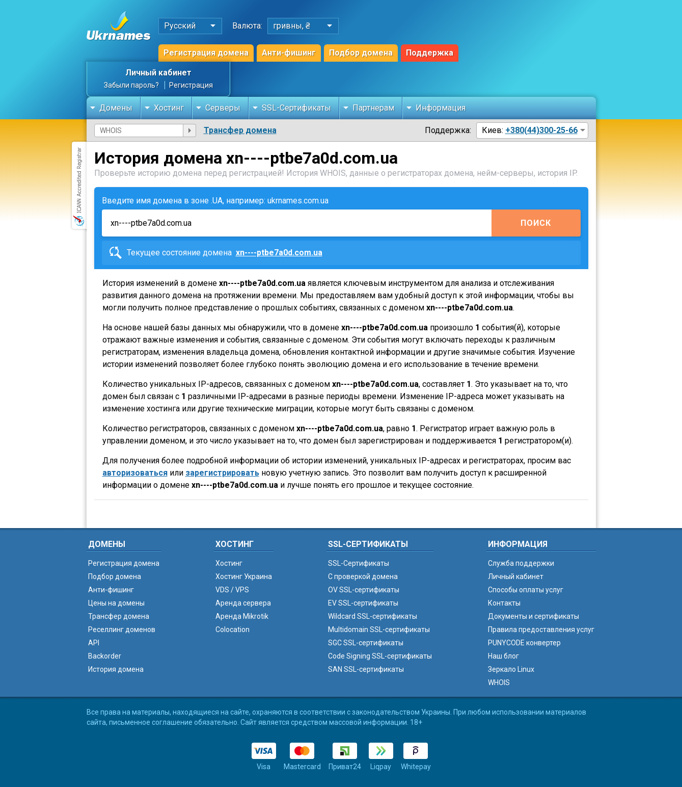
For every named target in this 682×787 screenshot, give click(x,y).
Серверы (222, 108)
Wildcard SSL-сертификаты (372, 616)
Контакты (504, 603)
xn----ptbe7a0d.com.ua (279, 252)
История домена (116, 669)
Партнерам (373, 108)
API (93, 643)
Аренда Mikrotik (241, 616)
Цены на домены (116, 603)
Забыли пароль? (131, 85)
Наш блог (503, 656)
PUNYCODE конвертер (524, 643)
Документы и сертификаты (533, 616)
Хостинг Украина (243, 576)
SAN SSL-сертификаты (366, 669)
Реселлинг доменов (121, 629)
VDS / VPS (232, 590)
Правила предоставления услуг (541, 629)
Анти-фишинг (289, 53)
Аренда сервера (243, 603)
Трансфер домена (240, 130)
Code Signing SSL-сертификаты (380, 656)
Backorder (104, 656)
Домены (115, 108)
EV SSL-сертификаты (363, 603)
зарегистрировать (222, 473)
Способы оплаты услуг (525, 590)
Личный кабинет (158, 72)
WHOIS (499, 682)
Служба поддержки (521, 563)
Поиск (536, 223)
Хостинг (169, 108)
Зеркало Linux (511, 669)
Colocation (232, 629)
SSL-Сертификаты (296, 108)
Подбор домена (361, 53)
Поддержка (429, 53)
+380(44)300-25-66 (541, 130)
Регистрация (191, 85)
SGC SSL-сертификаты (365, 643)
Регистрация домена (206, 53)
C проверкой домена (363, 576)
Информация (441, 108)
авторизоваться (135, 473)
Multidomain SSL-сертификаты (379, 629)
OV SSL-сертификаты (363, 590)
